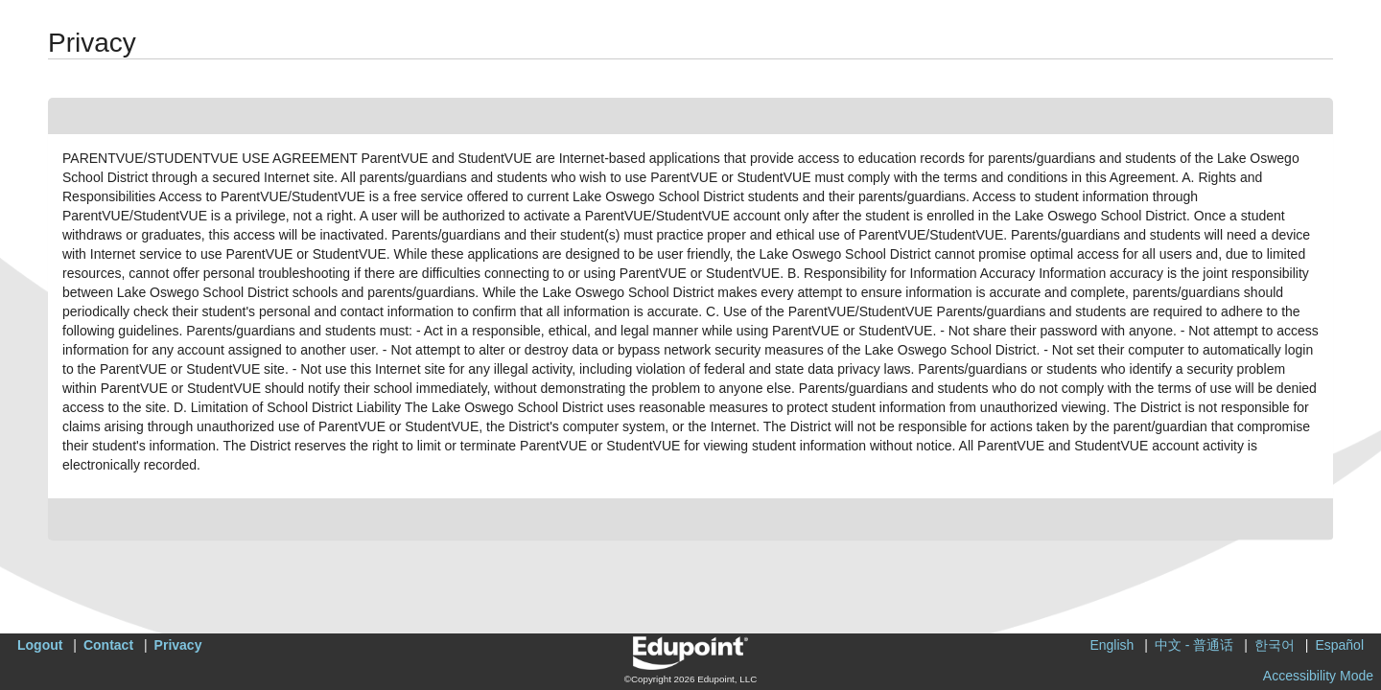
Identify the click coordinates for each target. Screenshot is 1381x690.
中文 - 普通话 (1194, 645)
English (1111, 645)
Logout (39, 645)
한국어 (1274, 645)
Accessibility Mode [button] (1318, 675)
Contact (108, 645)
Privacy (178, 645)
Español (1339, 645)
